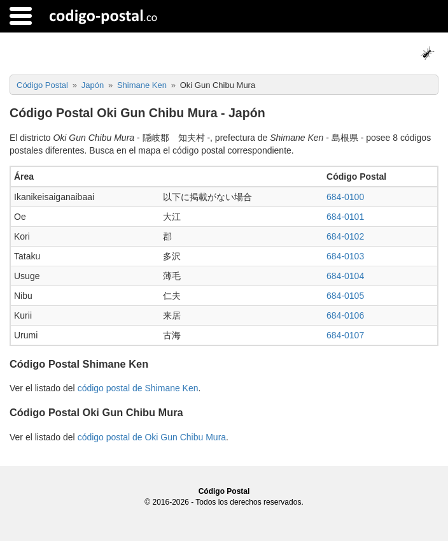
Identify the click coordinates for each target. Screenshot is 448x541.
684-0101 (345, 217)
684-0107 (345, 335)
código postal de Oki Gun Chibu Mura (152, 437)
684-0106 (345, 315)
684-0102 (345, 236)
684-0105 (345, 296)
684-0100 (345, 197)
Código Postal (224, 491)
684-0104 (345, 276)
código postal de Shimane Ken (138, 388)
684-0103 (345, 256)
